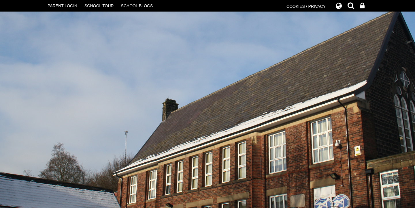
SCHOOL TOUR (99, 5)
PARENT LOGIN (62, 5)
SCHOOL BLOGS (137, 5)
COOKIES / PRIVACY (306, 6)
